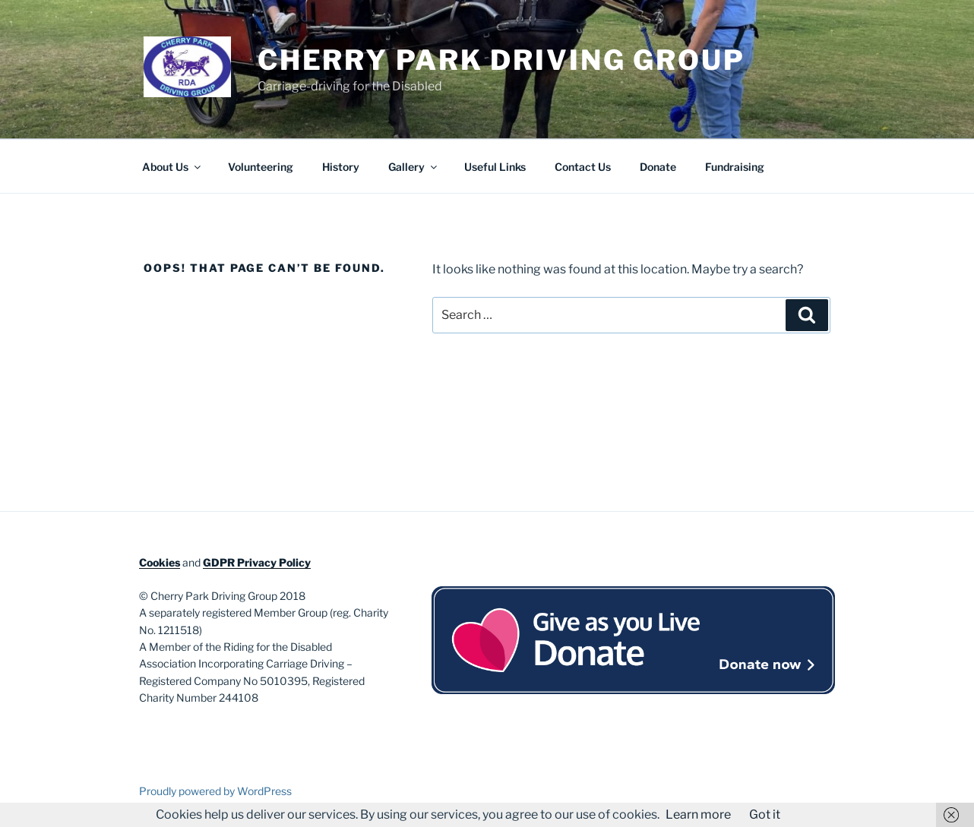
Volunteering (260, 166)
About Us (172, 166)
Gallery (413, 166)
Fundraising (734, 166)
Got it (764, 814)
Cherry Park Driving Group (501, 60)
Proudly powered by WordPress (215, 790)
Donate (658, 166)
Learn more (698, 814)
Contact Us (583, 166)
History (340, 166)
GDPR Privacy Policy (257, 562)
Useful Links (495, 166)
